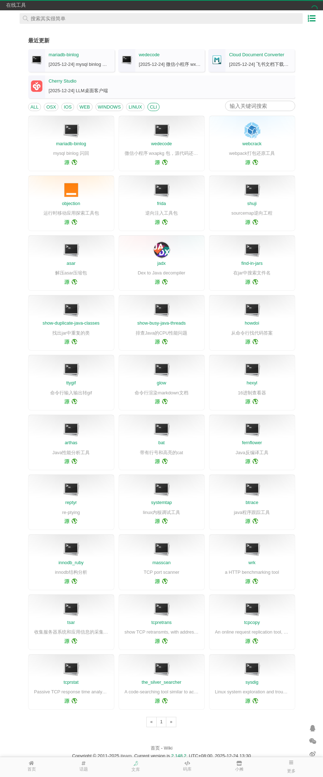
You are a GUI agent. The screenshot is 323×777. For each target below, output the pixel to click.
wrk (252, 562)
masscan (161, 562)
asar (71, 263)
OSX (51, 107)
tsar (71, 622)
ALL (35, 107)
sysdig (251, 682)
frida (161, 203)
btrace (252, 502)
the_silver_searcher (162, 682)
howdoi (252, 323)
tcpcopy (252, 622)
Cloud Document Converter (256, 54)
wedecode (149, 54)
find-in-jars (252, 263)
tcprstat (71, 682)
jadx (161, 263)
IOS (68, 107)
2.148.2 (179, 755)
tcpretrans (161, 622)
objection (71, 203)
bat (161, 442)
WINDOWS (109, 107)
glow (161, 382)
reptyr (71, 502)
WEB (84, 107)
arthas (71, 442)
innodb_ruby (70, 562)
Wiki (168, 748)
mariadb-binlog (64, 54)
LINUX (135, 107)
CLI (153, 107)
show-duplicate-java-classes (70, 323)
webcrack (251, 143)
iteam (126, 755)
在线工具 (16, 5)
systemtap (161, 502)
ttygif (71, 382)
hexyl (252, 382)
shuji (251, 203)
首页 (155, 748)
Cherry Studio (63, 81)
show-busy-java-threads (161, 323)
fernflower (252, 442)
